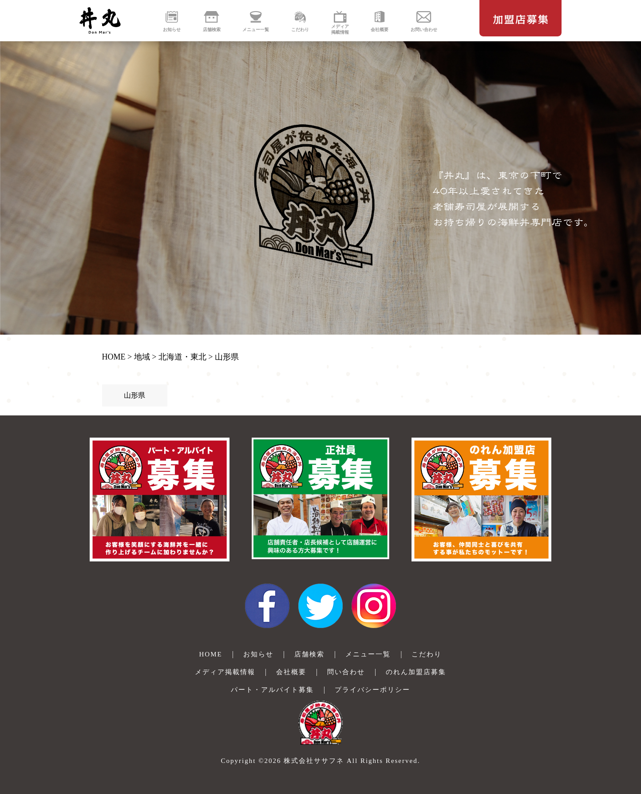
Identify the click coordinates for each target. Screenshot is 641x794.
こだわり (427, 654)
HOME (114, 356)
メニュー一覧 (368, 654)
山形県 (227, 356)
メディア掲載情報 (225, 671)
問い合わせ (346, 671)
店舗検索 (309, 654)
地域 (142, 356)
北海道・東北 (182, 356)
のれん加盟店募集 (416, 671)
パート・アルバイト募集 (272, 689)
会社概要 (291, 671)
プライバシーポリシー (372, 689)
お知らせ (258, 654)
